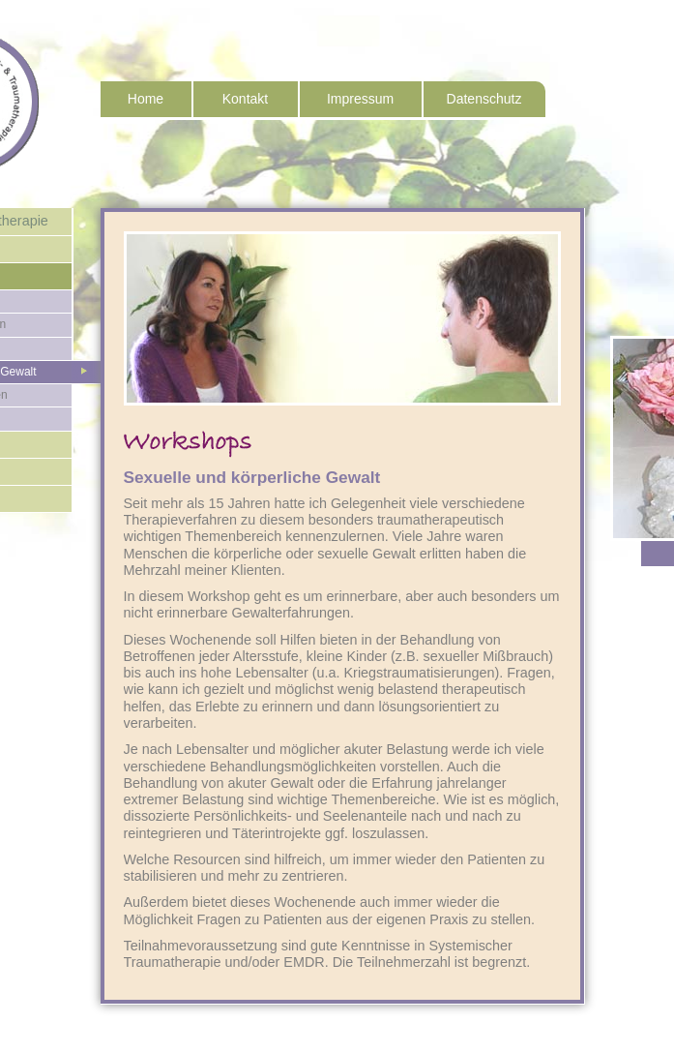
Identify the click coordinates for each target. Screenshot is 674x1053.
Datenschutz (484, 98)
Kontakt (245, 98)
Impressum (360, 98)
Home (145, 98)
